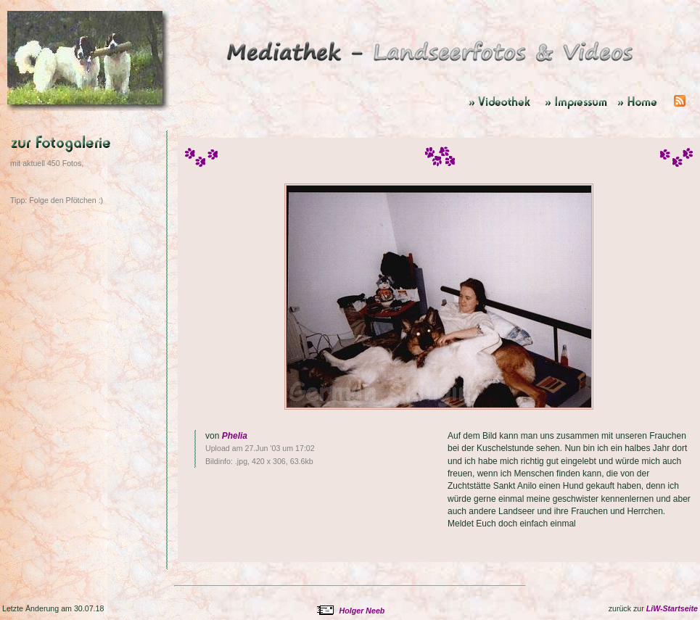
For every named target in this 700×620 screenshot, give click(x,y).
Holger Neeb (362, 610)
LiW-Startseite (672, 608)
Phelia (234, 436)
